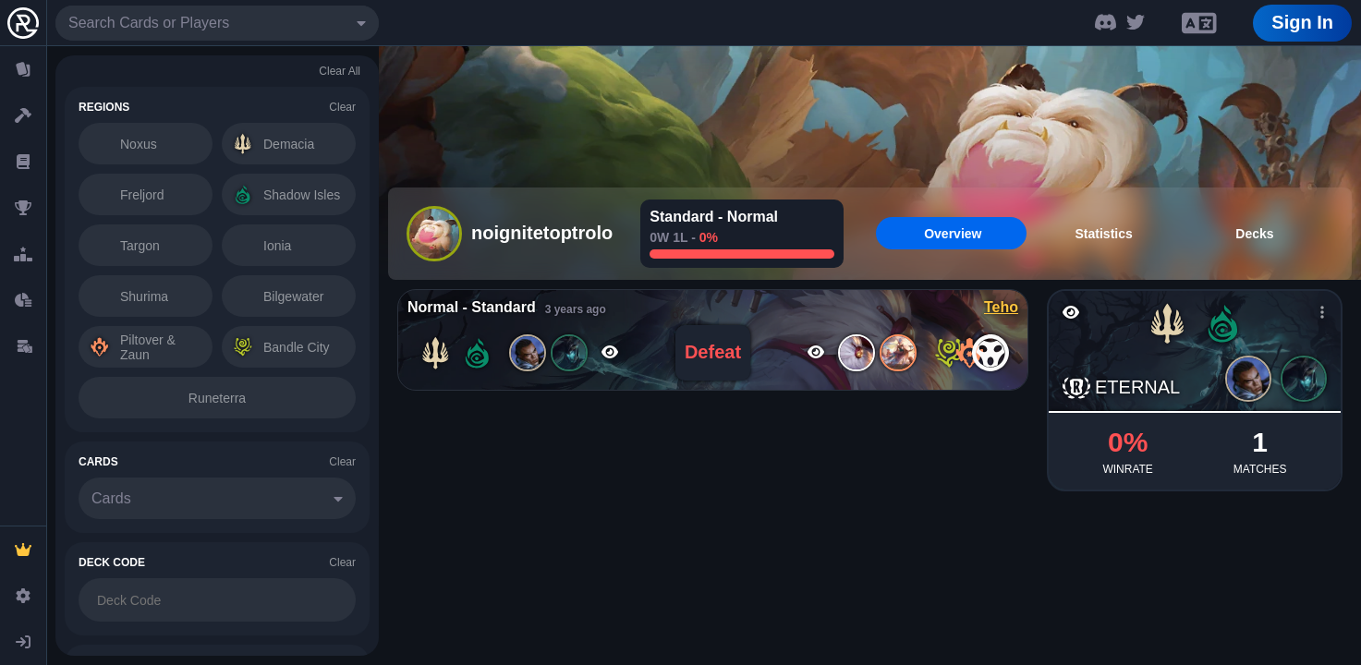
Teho (1001, 307)
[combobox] (217, 23)
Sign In (1302, 22)
